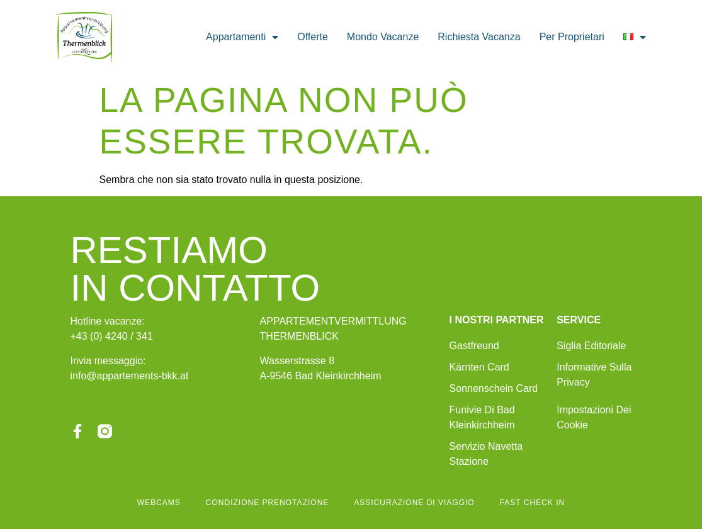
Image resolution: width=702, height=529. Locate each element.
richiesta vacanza (479, 36)
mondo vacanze (383, 36)
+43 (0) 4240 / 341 (112, 336)
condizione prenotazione (267, 502)
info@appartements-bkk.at (130, 375)
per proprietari (572, 36)
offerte (312, 36)
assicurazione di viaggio (414, 502)
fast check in (532, 502)
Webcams (159, 502)
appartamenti (242, 37)
